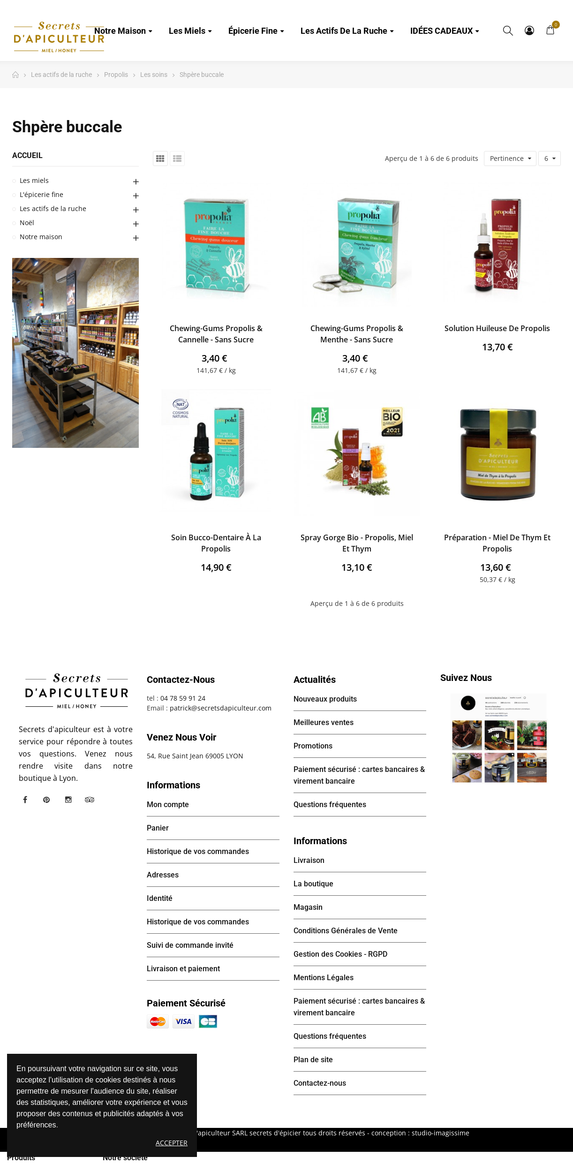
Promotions (313, 745)
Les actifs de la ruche (53, 208)
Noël (27, 222)
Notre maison (41, 236)
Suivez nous (466, 677)
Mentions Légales (324, 977)
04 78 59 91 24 (182, 698)
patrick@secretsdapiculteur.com (220, 707)
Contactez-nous (320, 1083)
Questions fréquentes (330, 804)
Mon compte (529, 30)
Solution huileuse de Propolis (497, 328)
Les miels (34, 180)
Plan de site (313, 1059)
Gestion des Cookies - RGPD (340, 954)
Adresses (163, 874)
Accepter (172, 1142)
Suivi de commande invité (190, 945)
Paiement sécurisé (186, 1003)
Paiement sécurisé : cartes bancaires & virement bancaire (359, 775)
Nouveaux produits (325, 699)
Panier (158, 828)
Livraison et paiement (183, 968)
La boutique (313, 883)
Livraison (309, 860)
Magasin (308, 907)
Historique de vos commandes (198, 851)
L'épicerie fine (41, 194)
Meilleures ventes (324, 722)
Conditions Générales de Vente (346, 930)
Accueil (27, 155)
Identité (160, 898)
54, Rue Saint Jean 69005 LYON (195, 755)
